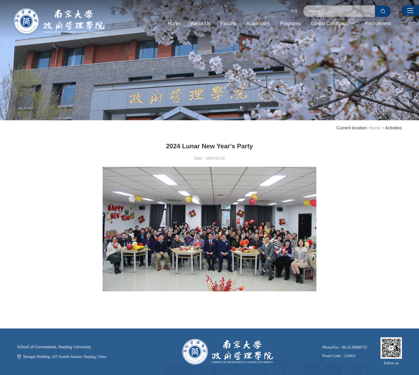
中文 (294, 11)
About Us (201, 23)
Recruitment (378, 23)
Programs (290, 23)
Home (174, 23)
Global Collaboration (333, 23)
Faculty (228, 23)
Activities (393, 128)
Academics (258, 23)
